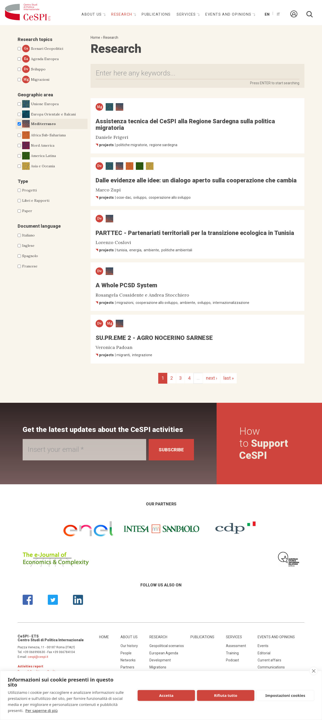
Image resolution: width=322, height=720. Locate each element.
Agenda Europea (40, 59)
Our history (129, 646)
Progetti (29, 190)
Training (232, 653)
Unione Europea (40, 104)
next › (211, 378)
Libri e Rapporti (35, 200)
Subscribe (171, 449)
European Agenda (163, 653)
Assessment (236, 646)
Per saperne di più (41, 710)
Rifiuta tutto (225, 695)
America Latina (39, 155)
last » (228, 378)
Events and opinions (229, 14)
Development (160, 660)
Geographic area (35, 94)
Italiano (28, 235)
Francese (29, 266)
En (267, 14)
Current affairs (269, 660)
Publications (156, 14)
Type (23, 181)
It (278, 14)
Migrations (157, 667)
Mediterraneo (39, 124)
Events (263, 646)
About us (92, 14)
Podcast (232, 660)
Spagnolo (30, 256)
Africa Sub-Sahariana (44, 135)
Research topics (35, 39)
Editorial (264, 653)
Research (122, 14)
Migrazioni (35, 79)
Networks (128, 660)
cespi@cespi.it (38, 657)
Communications (271, 667)
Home (95, 37)
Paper (27, 211)
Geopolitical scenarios (166, 646)
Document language (39, 226)
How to (263, 443)
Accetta (166, 695)
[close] (313, 671)
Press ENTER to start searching (274, 83)
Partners (127, 667)
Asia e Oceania (38, 166)
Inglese (28, 245)
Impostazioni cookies (285, 695)
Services (187, 14)
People (126, 653)
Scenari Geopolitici (42, 48)
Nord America (38, 145)
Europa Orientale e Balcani (49, 114)
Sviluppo (34, 69)
